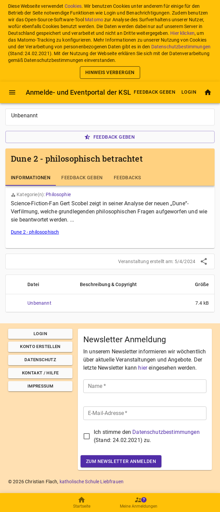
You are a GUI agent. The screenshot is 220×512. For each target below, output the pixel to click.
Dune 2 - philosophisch (35, 232)
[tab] (30, 177)
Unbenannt (39, 303)
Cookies (73, 6)
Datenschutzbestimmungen (181, 46)
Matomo (94, 19)
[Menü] (12, 92)
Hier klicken (182, 33)
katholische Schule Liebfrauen (92, 481)
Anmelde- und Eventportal (78, 92)
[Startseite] (208, 92)
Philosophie (58, 194)
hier (142, 368)
